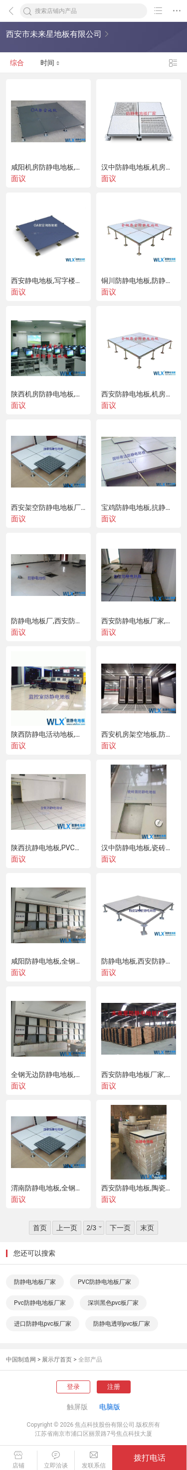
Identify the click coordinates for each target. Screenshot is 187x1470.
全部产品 (90, 1359)
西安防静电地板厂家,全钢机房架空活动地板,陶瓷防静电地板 (138, 620)
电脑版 (109, 1407)
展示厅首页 (57, 1359)
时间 (50, 63)
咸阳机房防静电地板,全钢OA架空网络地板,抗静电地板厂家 (48, 167)
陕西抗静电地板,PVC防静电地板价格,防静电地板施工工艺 (48, 847)
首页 (40, 1228)
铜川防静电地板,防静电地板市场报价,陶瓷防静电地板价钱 (138, 280)
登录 (73, 1386)
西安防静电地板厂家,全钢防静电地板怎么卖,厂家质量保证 (138, 1074)
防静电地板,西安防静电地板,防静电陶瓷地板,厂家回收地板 (138, 961)
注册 (113, 1386)
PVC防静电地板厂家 (104, 1281)
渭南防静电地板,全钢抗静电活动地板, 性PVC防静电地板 (48, 1187)
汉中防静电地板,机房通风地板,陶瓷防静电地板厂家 (138, 167)
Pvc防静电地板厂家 (40, 1302)
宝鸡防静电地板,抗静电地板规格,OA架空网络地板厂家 (138, 507)
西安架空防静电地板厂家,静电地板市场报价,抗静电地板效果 (48, 507)
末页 (147, 1228)
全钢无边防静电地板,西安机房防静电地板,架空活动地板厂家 (48, 1074)
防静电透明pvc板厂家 (122, 1323)
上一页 (66, 1228)
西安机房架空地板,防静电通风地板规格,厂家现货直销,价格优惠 (138, 734)
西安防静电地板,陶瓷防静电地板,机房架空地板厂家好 (138, 1187)
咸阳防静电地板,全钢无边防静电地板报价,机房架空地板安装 (48, 961)
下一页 (120, 1228)
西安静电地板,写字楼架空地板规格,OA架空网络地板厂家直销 (48, 280)
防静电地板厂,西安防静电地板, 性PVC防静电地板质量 (48, 620)
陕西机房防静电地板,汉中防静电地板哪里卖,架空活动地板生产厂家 (48, 394)
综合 (17, 63)
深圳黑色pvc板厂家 (113, 1302)
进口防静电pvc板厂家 (42, 1323)
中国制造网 (21, 1359)
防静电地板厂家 (35, 1281)
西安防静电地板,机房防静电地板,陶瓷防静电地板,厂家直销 (138, 394)
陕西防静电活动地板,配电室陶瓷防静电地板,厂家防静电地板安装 (48, 734)
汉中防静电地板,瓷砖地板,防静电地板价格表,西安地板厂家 (138, 847)
